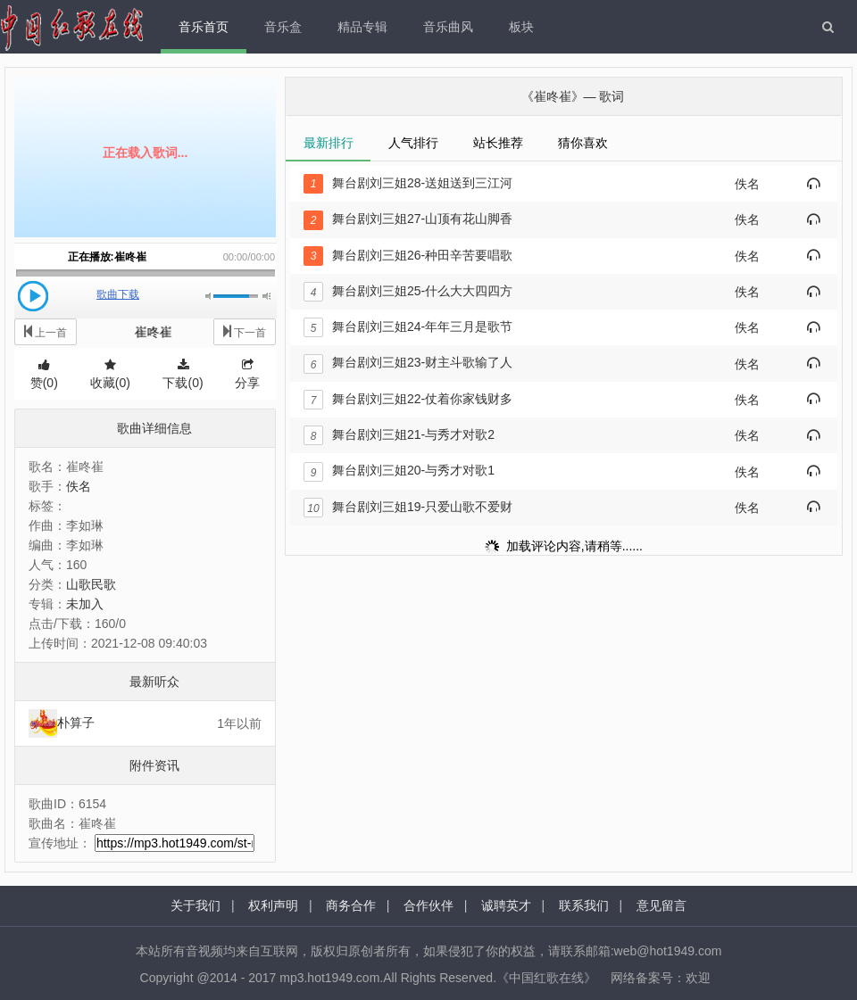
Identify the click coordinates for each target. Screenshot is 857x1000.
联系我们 (584, 905)
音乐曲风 (448, 27)
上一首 (45, 331)
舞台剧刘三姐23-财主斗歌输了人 (408, 362)
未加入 (85, 604)
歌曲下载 (117, 294)
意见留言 (661, 905)
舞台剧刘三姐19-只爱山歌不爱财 (408, 507)
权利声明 (273, 905)
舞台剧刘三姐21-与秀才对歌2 (399, 434)
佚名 (78, 486)
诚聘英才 (506, 905)
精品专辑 (362, 27)
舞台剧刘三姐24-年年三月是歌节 (408, 326)
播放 (33, 296)
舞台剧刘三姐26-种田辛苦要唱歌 (408, 255)
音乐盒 (283, 27)
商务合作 (351, 905)
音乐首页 (204, 27)
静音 (209, 296)
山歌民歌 (91, 584)
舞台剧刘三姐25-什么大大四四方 (408, 291)
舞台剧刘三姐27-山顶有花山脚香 (408, 218)
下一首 (244, 331)
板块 (521, 27)
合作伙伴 (428, 905)
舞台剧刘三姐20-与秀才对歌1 (399, 470)
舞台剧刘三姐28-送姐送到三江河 (408, 183)
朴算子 (76, 722)
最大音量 (266, 296)
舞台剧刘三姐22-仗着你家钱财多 (408, 399)
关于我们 (195, 905)
